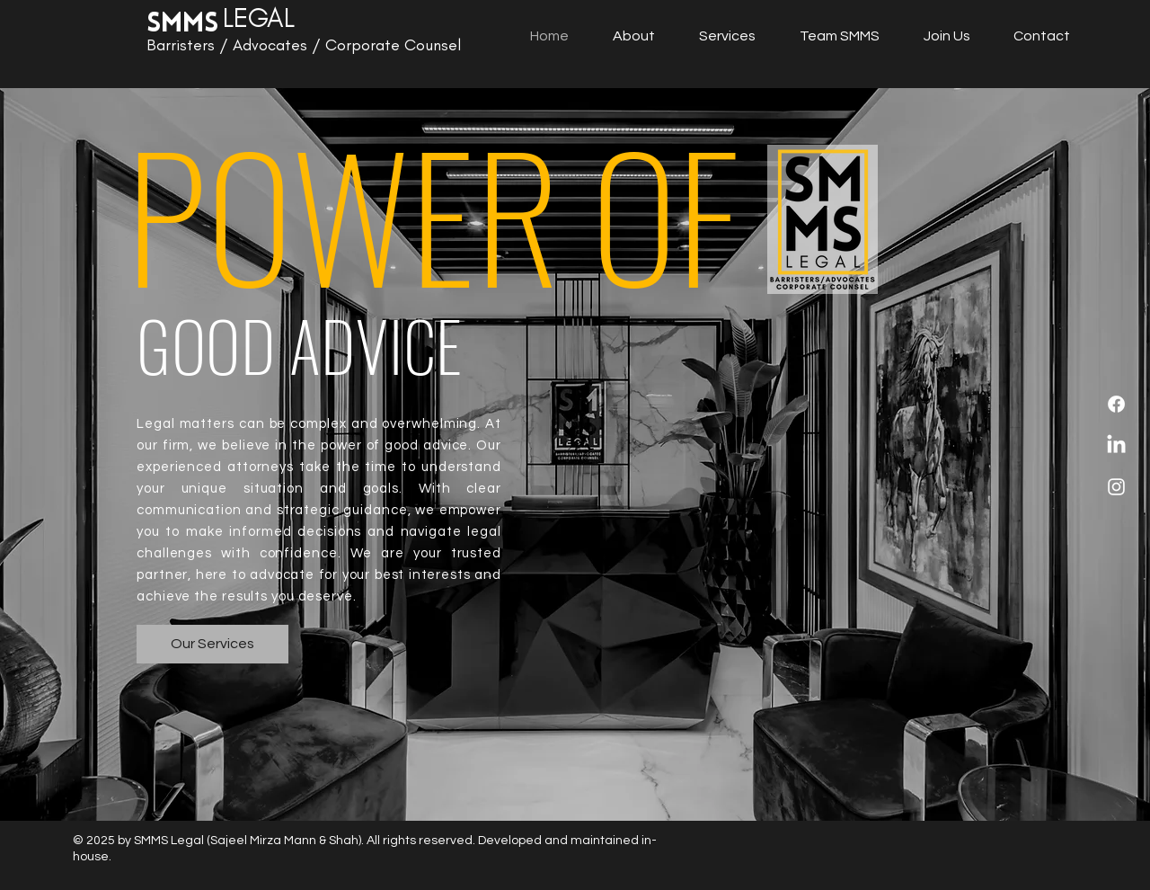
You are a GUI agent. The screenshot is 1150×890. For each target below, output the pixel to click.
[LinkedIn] (1116, 445)
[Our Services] (212, 644)
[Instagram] (1116, 487)
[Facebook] (1116, 404)
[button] (839, 35)
